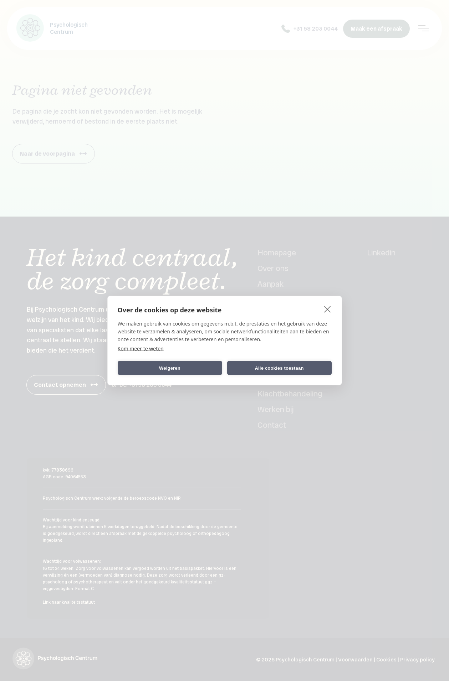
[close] (327, 309)
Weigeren (169, 367)
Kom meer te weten (141, 348)
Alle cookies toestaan (279, 367)
